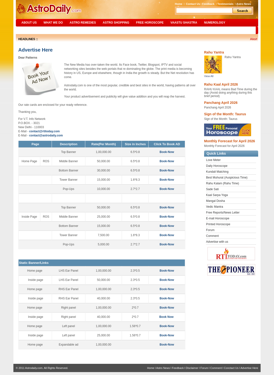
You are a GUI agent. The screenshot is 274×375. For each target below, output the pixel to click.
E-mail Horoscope (217, 218)
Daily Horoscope (216, 166)
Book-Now (167, 152)
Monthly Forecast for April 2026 (229, 141)
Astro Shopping (116, 22)
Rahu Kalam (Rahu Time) (222, 183)
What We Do (53, 22)
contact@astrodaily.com (46, 135)
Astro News (243, 3)
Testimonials (225, 3)
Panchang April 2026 (220, 103)
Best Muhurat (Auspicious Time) (226, 177)
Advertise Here (249, 367)
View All (208, 76)
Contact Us (193, 3)
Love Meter (213, 160)
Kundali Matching (217, 171)
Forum (210, 230)
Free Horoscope (149, 22)
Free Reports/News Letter (222, 212)
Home (178, 3)
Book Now (166, 317)
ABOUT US (29, 22)
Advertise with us (217, 241)
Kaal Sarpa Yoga (217, 195)
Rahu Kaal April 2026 (221, 84)
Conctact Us (231, 367)
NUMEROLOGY (214, 22)
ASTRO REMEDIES (83, 22)
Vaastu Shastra (183, 22)
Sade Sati (212, 189)
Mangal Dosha (215, 201)
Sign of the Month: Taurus (225, 114)
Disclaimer (192, 367)
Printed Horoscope (218, 224)
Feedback (208, 3)
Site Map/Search (32, 30)
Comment (212, 236)
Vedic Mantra (214, 206)
